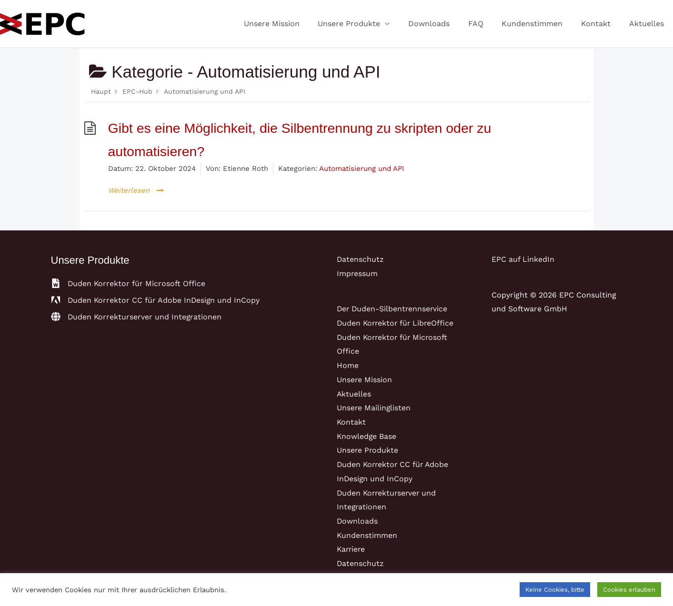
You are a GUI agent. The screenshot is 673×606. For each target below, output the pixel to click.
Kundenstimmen (540, 23)
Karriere (352, 549)
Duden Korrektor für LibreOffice (397, 323)
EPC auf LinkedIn (523, 259)
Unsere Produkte (366, 23)
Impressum (357, 273)
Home (348, 365)
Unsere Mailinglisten (374, 407)
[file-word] (128, 283)
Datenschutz (360, 259)
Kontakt (600, 23)
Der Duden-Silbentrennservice (393, 308)
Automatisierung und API (361, 168)
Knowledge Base (367, 436)
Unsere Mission (292, 23)
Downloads (443, 23)
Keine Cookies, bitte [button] (554, 589)
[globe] (137, 316)
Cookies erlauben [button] (629, 589)
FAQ (486, 23)
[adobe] (156, 300)
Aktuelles (648, 23)
